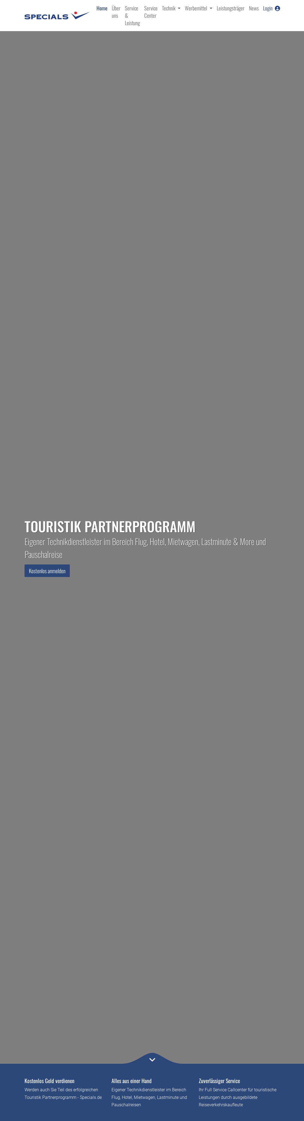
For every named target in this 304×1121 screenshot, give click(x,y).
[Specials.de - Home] (57, 15)
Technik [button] (169, 8)
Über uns (116, 11)
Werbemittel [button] (196, 8)
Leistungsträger (231, 8)
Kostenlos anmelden (47, 571)
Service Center (151, 11)
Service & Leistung (132, 15)
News (254, 8)
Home (102, 8)
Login (271, 8)
